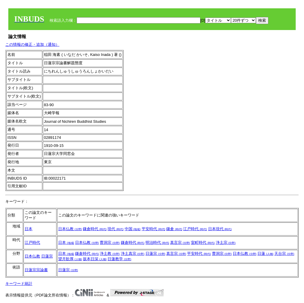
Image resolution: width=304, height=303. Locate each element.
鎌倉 (174, 229)
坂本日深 (95, 259)
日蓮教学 (119, 259)
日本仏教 (70, 229)
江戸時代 (195, 229)
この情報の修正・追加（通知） (32, 44)
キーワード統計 (18, 283)
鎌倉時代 (95, 229)
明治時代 (157, 242)
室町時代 (203, 242)
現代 (115, 229)
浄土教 (110, 253)
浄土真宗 (133, 253)
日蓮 (265, 253)
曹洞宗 (110, 242)
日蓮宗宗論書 (36, 270)
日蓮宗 (47, 256)
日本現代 (220, 229)
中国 (133, 229)
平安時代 (153, 229)
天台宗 (284, 253)
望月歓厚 (70, 259)
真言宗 (180, 242)
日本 (28, 229)
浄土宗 (226, 242)
